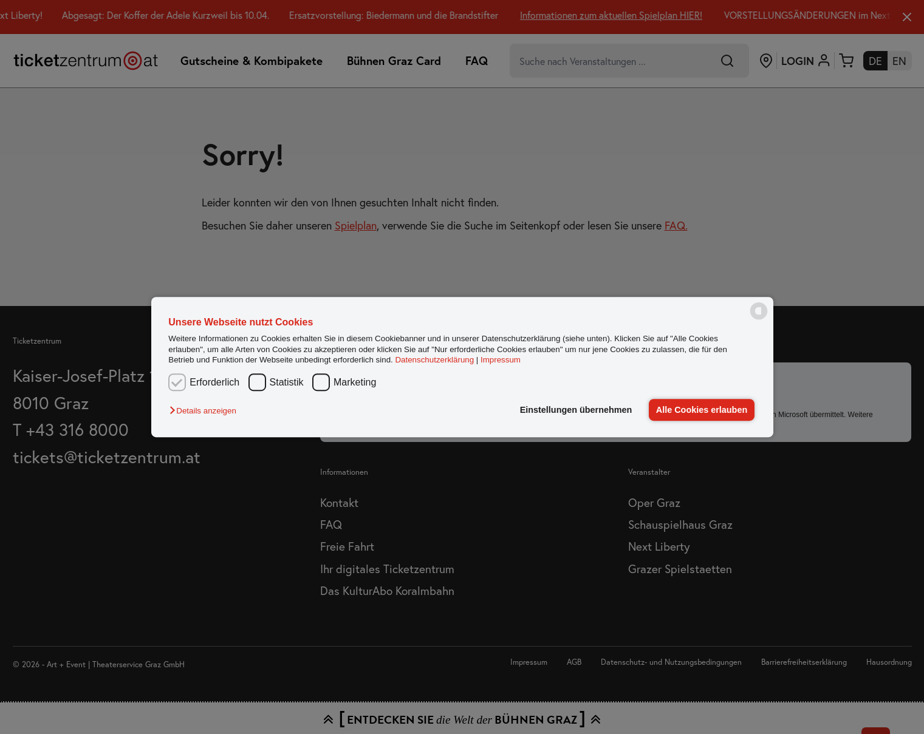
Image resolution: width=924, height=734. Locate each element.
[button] (205, 410)
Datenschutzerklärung (434, 359)
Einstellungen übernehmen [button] (576, 410)
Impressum (501, 359)
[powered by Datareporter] (758, 318)
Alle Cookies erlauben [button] (701, 410)
